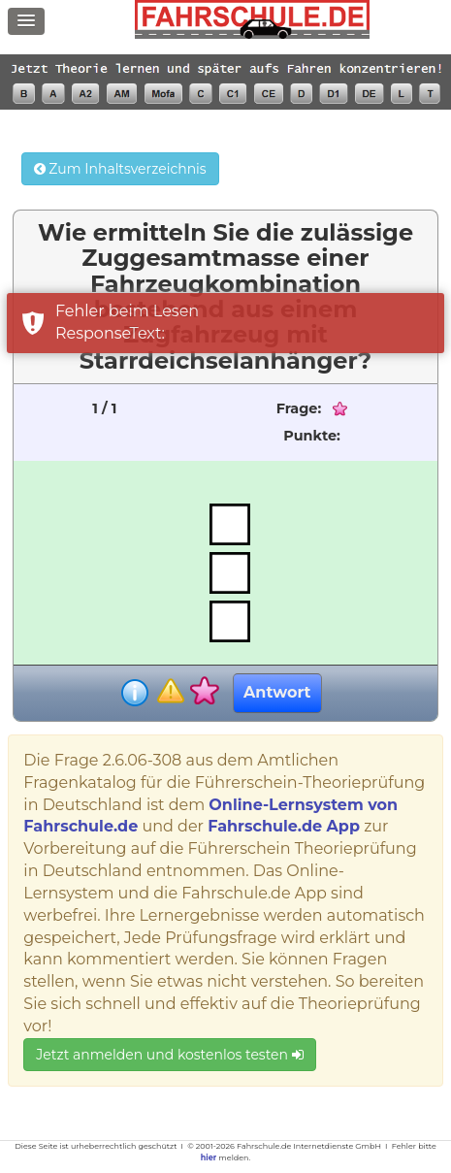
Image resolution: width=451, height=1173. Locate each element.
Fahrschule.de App (284, 826)
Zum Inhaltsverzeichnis (120, 169)
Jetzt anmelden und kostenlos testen (169, 1054)
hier (208, 1157)
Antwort (276, 692)
